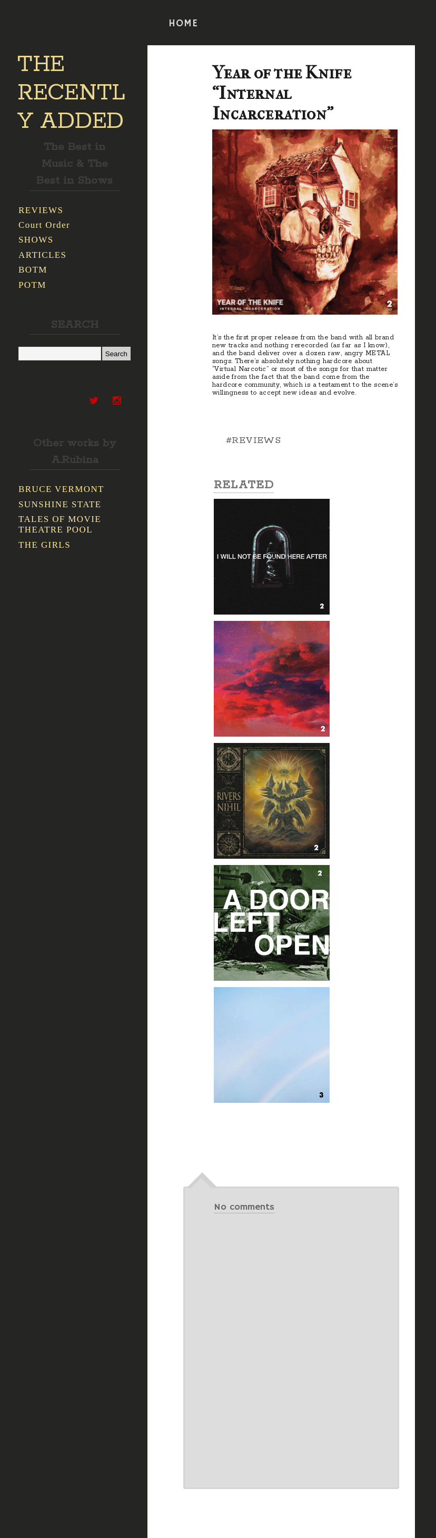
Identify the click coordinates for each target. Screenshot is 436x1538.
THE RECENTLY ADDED (71, 93)
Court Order (44, 225)
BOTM (32, 270)
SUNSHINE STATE (60, 504)
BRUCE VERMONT (61, 489)
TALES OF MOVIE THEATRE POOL (59, 524)
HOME (183, 23)
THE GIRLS (44, 545)
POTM (32, 285)
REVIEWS (40, 210)
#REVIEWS (253, 440)
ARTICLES (42, 255)
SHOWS (36, 240)
